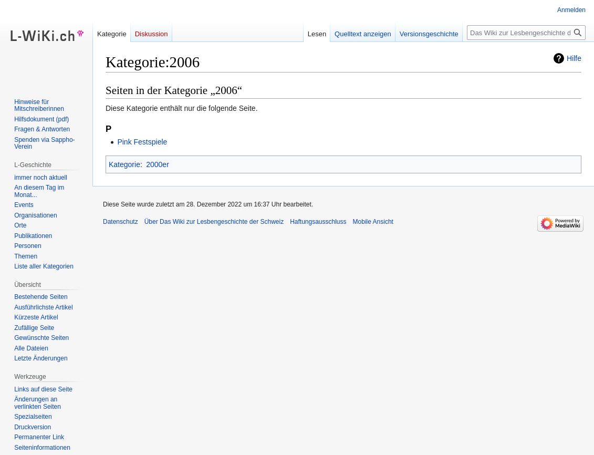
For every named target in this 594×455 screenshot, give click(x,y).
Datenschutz (120, 221)
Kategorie (124, 164)
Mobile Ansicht (373, 221)
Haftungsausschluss (318, 221)
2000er (157, 164)
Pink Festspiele (142, 142)
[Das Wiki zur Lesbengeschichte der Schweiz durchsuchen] (526, 32)
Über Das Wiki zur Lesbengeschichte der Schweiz (214, 221)
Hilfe (574, 58)
